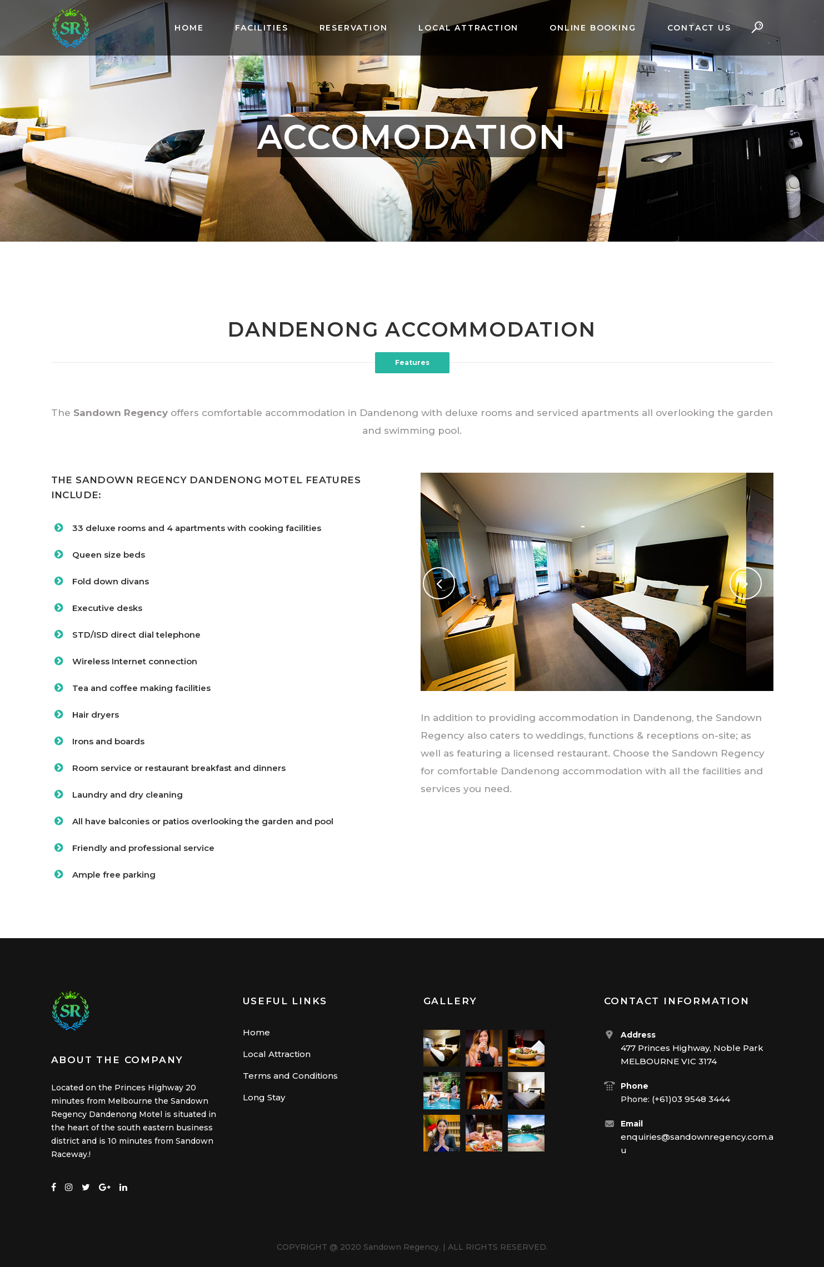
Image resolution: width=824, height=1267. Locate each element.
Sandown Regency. (402, 1247)
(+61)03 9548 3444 (691, 1099)
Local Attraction (277, 1054)
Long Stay (264, 1097)
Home (256, 1032)
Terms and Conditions (290, 1075)
